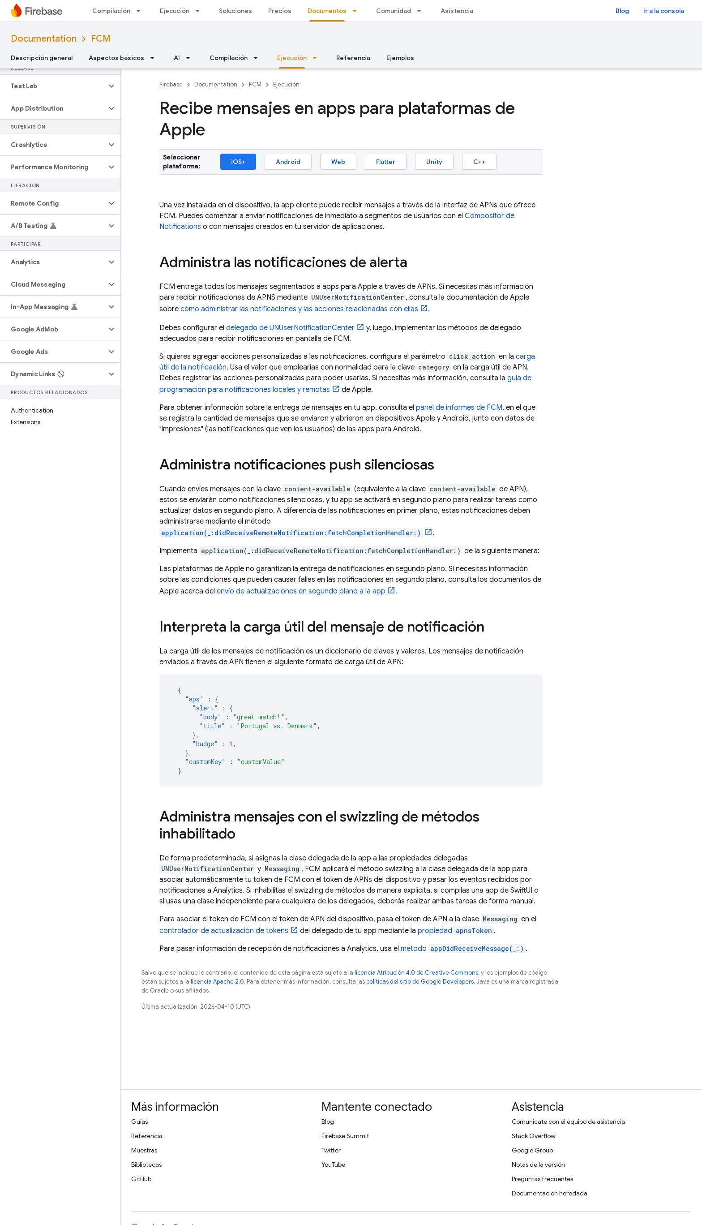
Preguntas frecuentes (542, 1179)
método (463, 948)
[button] (53, 86)
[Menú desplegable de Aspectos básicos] (155, 58)
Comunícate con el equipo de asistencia (568, 1122)
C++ (479, 162)
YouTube (333, 1165)
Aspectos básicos (116, 58)
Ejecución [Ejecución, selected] (292, 58)
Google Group (532, 1150)
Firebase (171, 84)
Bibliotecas (146, 1165)
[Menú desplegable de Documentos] (357, 10)
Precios (279, 11)
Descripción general (42, 58)
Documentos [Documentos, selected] (327, 11)
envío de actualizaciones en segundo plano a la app (301, 591)
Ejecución (174, 11)
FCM (101, 38)
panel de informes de (459, 407)
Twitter (331, 1150)
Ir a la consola (663, 11)
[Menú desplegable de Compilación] (141, 10)
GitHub (141, 1179)
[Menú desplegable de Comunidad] (421, 10)
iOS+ (238, 162)
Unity (434, 162)
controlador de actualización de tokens (223, 930)
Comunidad (393, 11)
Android (288, 162)
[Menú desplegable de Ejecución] (200, 10)
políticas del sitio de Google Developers (420, 981)
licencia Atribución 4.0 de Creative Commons (416, 972)
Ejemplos (400, 58)
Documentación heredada (549, 1193)
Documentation (44, 38)
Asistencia (457, 11)
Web (338, 162)
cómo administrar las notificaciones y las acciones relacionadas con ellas (299, 309)
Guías (139, 1122)
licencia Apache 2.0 (217, 981)
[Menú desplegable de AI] (190, 58)
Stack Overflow (534, 1136)
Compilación (111, 11)
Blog (622, 11)
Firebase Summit (345, 1136)
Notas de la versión (538, 1165)
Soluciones (235, 11)
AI (177, 58)
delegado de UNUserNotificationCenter (290, 327)
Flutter (385, 162)
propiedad (456, 930)
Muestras (144, 1150)
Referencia (353, 58)
